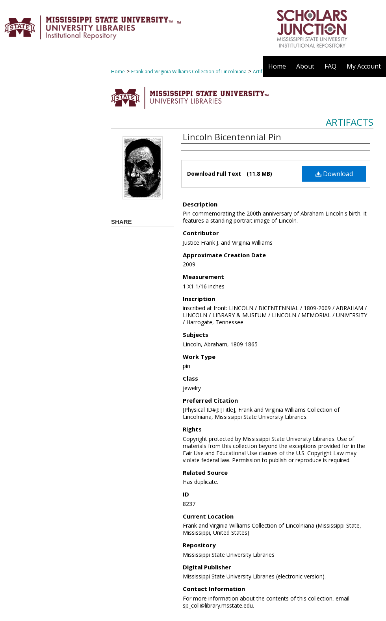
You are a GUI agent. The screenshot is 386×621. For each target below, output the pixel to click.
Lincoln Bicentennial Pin (232, 137)
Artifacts (349, 121)
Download (334, 173)
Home (118, 71)
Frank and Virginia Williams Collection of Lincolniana (189, 71)
